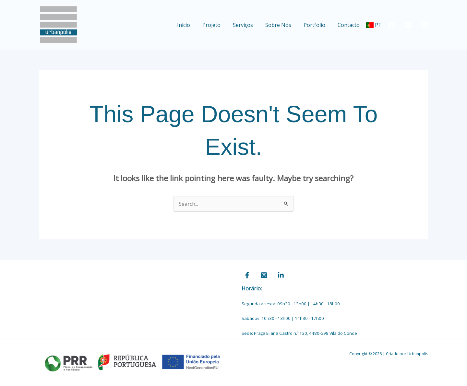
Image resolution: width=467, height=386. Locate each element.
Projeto (220, 25)
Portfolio (317, 25)
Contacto (350, 25)
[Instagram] (408, 25)
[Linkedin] (424, 25)
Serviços (250, 25)
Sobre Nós (283, 25)
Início (194, 25)
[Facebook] (391, 25)
